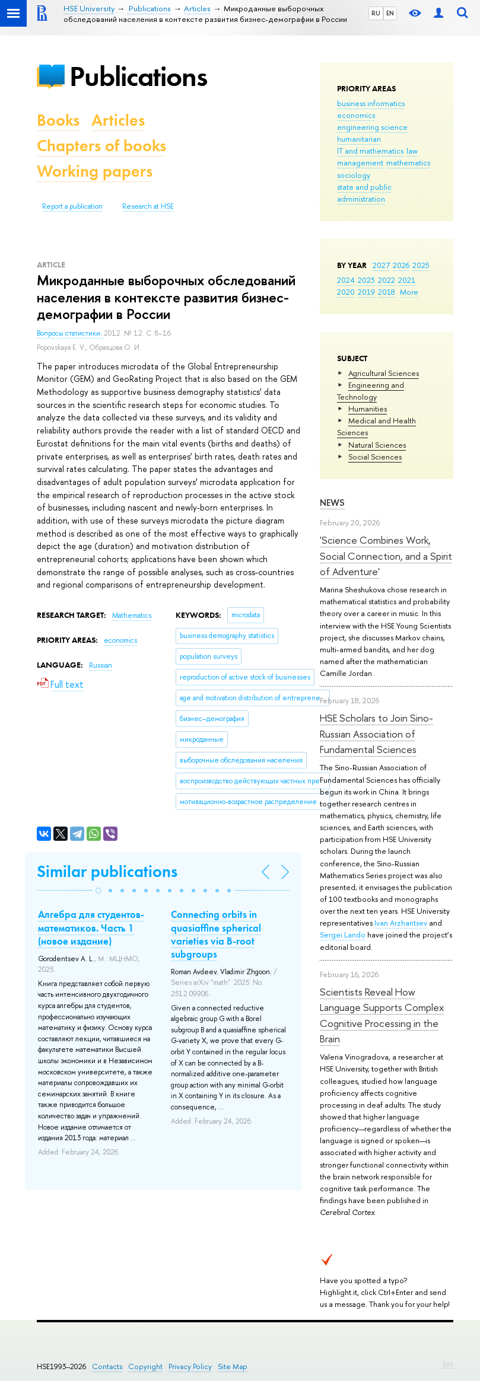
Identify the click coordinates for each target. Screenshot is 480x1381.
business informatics (371, 103)
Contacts (107, 1366)
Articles (118, 120)
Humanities (367, 408)
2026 (401, 265)
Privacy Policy (190, 1366)
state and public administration (364, 192)
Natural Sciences (377, 444)
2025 (421, 265)
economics (356, 115)
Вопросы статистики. (70, 333)
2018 (386, 291)
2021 (406, 280)
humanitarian (359, 138)
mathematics (408, 162)
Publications (138, 76)
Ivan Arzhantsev (400, 922)
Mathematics (131, 615)
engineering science (372, 127)
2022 (386, 280)
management (360, 162)
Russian (100, 665)
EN (390, 13)
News (332, 502)
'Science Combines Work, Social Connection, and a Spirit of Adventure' (386, 555)
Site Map (232, 1366)
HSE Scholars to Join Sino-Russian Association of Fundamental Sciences (376, 733)
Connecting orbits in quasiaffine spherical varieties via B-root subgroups (216, 934)
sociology (353, 175)
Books (58, 120)
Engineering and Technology (370, 390)
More (409, 291)
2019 (366, 291)
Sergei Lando (342, 934)
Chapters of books (101, 145)
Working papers (94, 171)
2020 (346, 291)
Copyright (145, 1366)
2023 (366, 280)
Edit (448, 1364)
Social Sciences (375, 456)
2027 (381, 265)
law (412, 150)
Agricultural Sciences (383, 373)
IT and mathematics (370, 150)
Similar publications (107, 871)
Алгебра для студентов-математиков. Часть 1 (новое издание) (91, 927)
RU (375, 13)
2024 (346, 280)
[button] (98, 891)
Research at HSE (148, 206)
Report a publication (72, 206)
